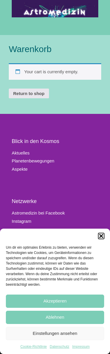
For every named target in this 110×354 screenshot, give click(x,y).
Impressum (80, 347)
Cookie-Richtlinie (33, 347)
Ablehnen (55, 317)
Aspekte (20, 169)
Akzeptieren (55, 300)
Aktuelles (21, 152)
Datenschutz (60, 347)
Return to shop (29, 93)
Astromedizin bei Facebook (38, 212)
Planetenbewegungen (33, 160)
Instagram (21, 221)
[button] (101, 236)
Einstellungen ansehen (55, 333)
